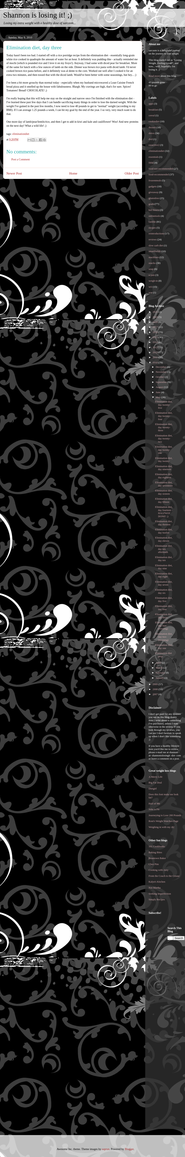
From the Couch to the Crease (164, 875)
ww (150, 292)
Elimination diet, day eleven (163, 539)
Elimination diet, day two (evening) (163, 625)
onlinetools (154, 215)
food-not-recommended (161, 168)
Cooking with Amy (158, 869)
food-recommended (159, 174)
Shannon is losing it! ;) (37, 15)
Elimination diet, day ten (163, 559)
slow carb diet (156, 245)
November (161, 371)
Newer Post (14, 173)
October (160, 376)
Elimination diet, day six (163, 591)
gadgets (153, 186)
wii (150, 286)
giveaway (154, 192)
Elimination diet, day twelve (163, 531)
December (161, 366)
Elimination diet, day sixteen (163, 492)
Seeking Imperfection (160, 893)
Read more (154, 75)
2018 (155, 322)
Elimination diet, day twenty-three (163, 427)
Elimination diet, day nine (163, 567)
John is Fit (154, 809)
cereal (152, 115)
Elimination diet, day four (163, 608)
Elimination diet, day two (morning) (163, 636)
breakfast (153, 109)
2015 (155, 337)
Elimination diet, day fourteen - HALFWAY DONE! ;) (163, 511)
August (160, 387)
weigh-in (153, 280)
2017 (155, 326)
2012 (155, 352)
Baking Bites (155, 852)
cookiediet (154, 121)
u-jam (152, 274)
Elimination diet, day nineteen (163, 468)
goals (151, 203)
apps (151, 103)
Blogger (129, 1149)
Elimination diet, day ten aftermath (163, 548)
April (159, 662)
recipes (152, 227)
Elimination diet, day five (163, 599)
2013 (155, 347)
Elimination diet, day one (163, 646)
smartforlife (155, 251)
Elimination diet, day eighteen (163, 476)
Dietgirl (153, 788)
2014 (155, 342)
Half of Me (154, 803)
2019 (155, 317)
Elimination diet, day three (163, 616)
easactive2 (154, 144)
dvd (151, 139)
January (160, 677)
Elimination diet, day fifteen (163, 500)
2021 (155, 311)
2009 (155, 684)
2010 (155, 362)
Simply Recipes (157, 899)
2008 (155, 689)
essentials (154, 156)
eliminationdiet (20, 133)
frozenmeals (155, 180)
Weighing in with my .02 (161, 827)
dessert (152, 127)
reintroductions (156, 233)
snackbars (154, 257)
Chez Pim (154, 864)
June (158, 392)
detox (151, 133)
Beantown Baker (157, 858)
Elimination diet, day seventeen (163, 484)
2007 (155, 694)
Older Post (132, 173)
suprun (105, 1149)
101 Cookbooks (157, 846)
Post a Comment (20, 159)
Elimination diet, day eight (163, 575)
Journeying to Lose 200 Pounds (165, 815)
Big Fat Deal (155, 782)
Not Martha (155, 887)
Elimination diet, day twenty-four (163, 415)
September (161, 382)
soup (151, 268)
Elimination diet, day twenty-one (163, 449)
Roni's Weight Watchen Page (163, 821)
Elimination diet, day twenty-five (163, 404)
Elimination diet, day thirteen (163, 523)
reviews (153, 239)
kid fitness (154, 209)
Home (73, 173)
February (161, 672)
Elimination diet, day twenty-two (163, 438)
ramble (152, 221)
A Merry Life (155, 776)
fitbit (151, 162)
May (158, 397)
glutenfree (154, 198)
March (159, 667)
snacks (152, 262)
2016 (155, 332)
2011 (155, 357)
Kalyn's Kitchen (157, 881)
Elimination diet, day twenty (163, 460)
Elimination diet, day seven (163, 583)
